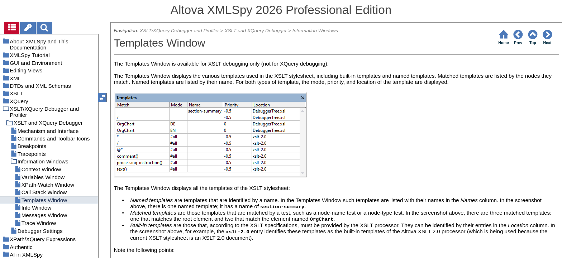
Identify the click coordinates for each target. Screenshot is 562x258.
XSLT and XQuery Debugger (255, 30)
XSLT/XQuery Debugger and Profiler (179, 30)
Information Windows (315, 30)
